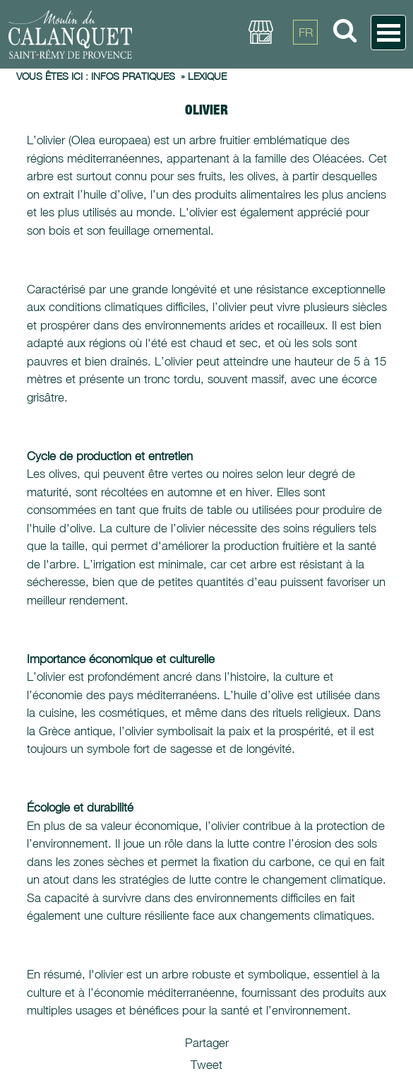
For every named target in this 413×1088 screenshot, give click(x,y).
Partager (207, 1043)
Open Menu (388, 32)
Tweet (206, 1065)
